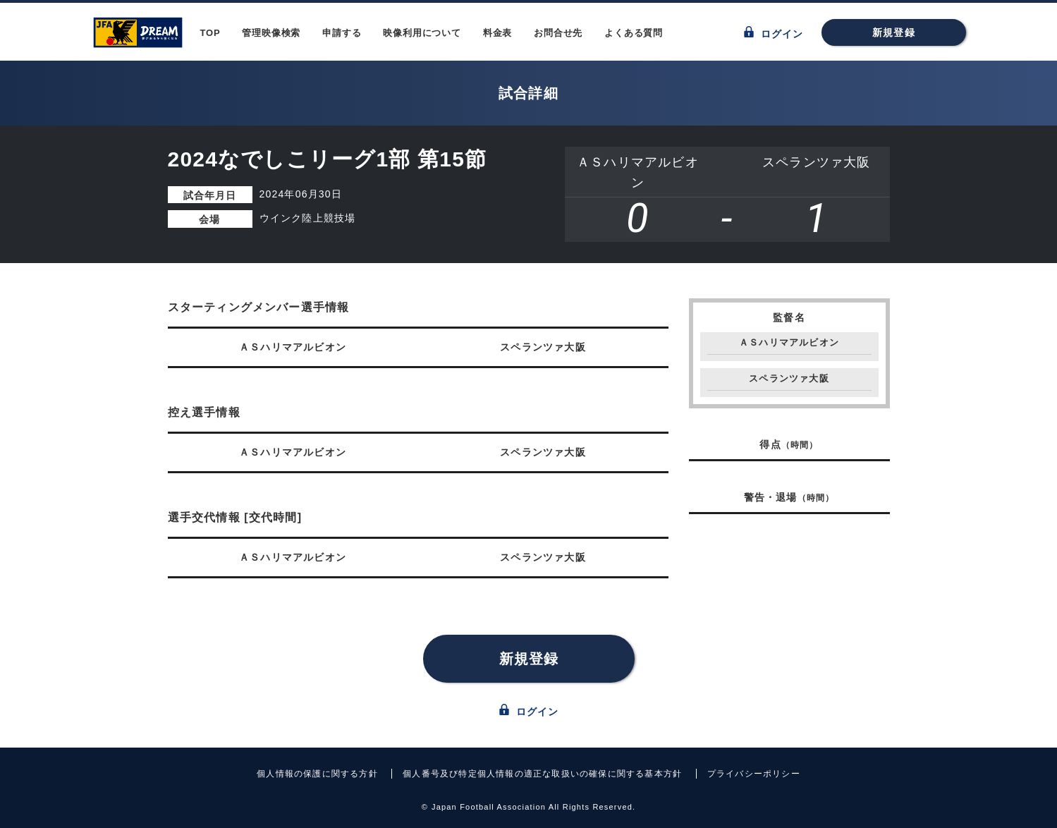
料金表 (497, 33)
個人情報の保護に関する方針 (317, 774)
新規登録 (893, 32)
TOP (210, 33)
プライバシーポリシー (753, 774)
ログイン (774, 32)
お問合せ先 (558, 33)
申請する (341, 33)
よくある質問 (633, 33)
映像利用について (421, 33)
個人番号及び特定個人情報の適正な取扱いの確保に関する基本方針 (542, 774)
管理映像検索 (271, 33)
